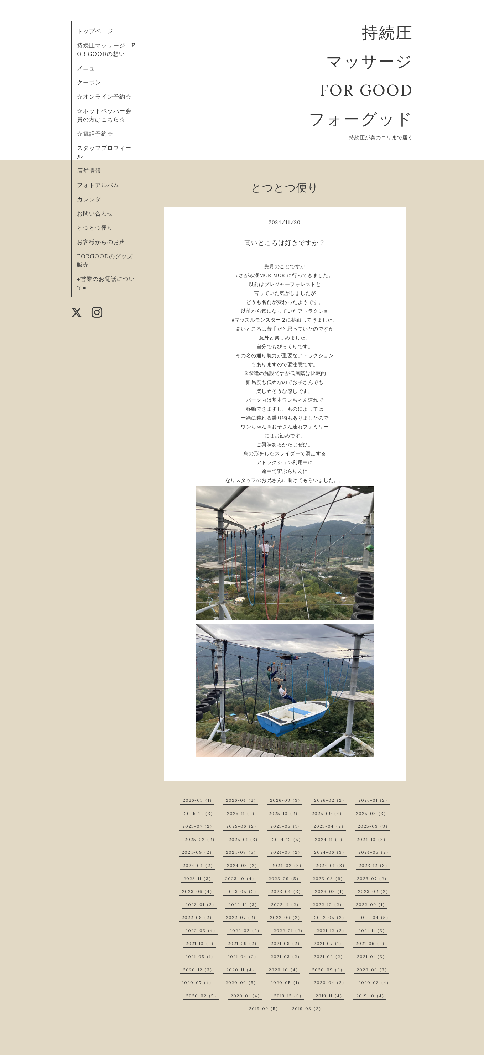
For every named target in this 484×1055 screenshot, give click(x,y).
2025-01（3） (244, 839)
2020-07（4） (197, 982)
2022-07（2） (242, 917)
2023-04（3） (287, 891)
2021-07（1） (329, 943)
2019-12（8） (289, 995)
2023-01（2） (201, 904)
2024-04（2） (199, 865)
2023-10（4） (240, 878)
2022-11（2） (286, 904)
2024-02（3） (287, 865)
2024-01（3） (331, 865)
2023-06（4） (198, 891)
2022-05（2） (330, 917)
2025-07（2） (198, 826)
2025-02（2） (200, 839)
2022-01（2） (289, 930)
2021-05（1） (200, 956)
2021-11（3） (372, 930)
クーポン (89, 82)
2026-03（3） (286, 800)
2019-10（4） (371, 995)
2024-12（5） (287, 839)
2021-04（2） (243, 956)
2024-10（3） (372, 839)
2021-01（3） (372, 956)
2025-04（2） (329, 826)
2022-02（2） (245, 930)
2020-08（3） (373, 969)
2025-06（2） (242, 826)
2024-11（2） (330, 839)
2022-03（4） (201, 930)
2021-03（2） (286, 956)
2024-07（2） (286, 852)
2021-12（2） (332, 930)
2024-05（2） (374, 852)
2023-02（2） (374, 891)
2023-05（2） (242, 891)
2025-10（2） (284, 813)
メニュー (89, 68)
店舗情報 (89, 170)
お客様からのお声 (101, 241)
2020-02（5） (202, 995)
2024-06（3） (330, 852)
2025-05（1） (286, 826)
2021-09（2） (243, 943)
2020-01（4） (246, 995)
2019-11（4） (330, 995)
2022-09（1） (371, 904)
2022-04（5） (374, 917)
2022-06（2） (286, 917)
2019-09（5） (264, 1008)
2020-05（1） (286, 982)
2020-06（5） (241, 982)
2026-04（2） (242, 800)
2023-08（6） (329, 878)
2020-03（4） (374, 982)
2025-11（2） (242, 813)
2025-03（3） (374, 826)
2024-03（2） (243, 865)
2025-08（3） (372, 813)
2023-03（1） (330, 891)
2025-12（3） (199, 813)
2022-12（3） (243, 904)
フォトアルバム (98, 184)
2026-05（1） (198, 800)
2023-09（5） (285, 878)
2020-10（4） (284, 969)
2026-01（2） (374, 800)
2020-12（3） (198, 969)
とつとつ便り (95, 227)
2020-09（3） (328, 969)
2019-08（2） (307, 1008)
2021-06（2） (371, 943)
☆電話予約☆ (95, 133)
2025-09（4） (328, 813)
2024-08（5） (242, 852)
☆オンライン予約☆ (104, 96)
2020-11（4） (241, 969)
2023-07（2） (373, 878)
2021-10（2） (201, 943)
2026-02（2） (330, 800)
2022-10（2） (328, 904)
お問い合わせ (95, 213)
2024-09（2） (198, 852)
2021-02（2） (329, 956)
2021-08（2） (286, 943)
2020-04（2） (330, 982)
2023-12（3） (374, 865)
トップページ (95, 31)
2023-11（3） (198, 878)
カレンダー (92, 199)
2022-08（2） (198, 917)
